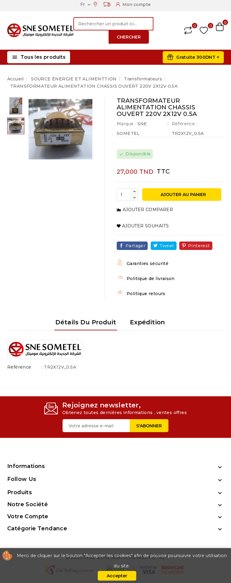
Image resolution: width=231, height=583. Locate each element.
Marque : (126, 123)
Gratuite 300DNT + (197, 57)
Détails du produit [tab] (85, 322)
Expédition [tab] (147, 322)
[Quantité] (124, 194)
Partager (135, 245)
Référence (19, 367)
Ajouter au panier (182, 194)
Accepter (117, 575)
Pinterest (199, 245)
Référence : (184, 123)
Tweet (166, 245)
